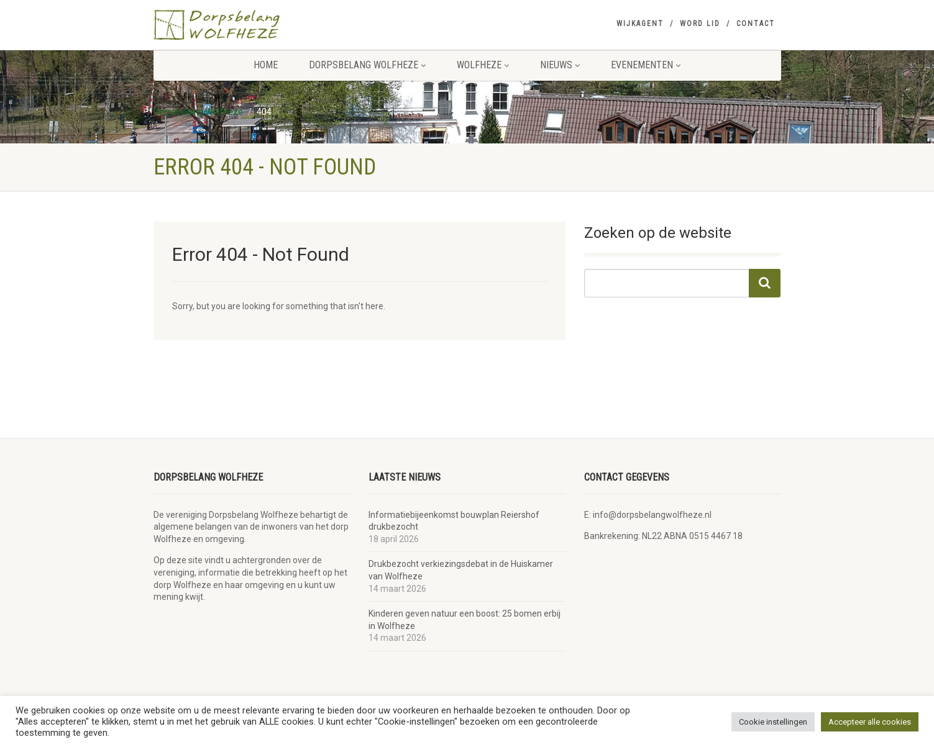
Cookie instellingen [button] (773, 722)
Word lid (700, 23)
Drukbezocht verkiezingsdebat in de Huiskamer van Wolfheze (461, 570)
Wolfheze (483, 65)
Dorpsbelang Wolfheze (367, 65)
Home (266, 65)
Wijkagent (640, 23)
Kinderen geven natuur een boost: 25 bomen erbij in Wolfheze (465, 620)
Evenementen (645, 65)
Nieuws (560, 65)
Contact (755, 23)
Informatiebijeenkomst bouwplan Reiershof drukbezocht (454, 521)
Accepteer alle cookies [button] (869, 722)
